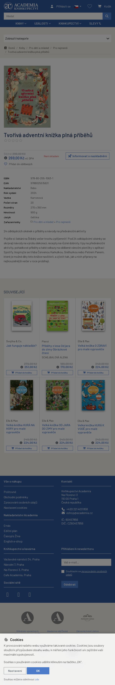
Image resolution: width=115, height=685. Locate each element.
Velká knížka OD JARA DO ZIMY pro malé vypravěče (56, 428)
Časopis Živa (12, 536)
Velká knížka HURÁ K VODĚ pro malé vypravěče (91, 428)
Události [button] (41, 23)
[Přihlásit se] (60, 6)
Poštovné (10, 492)
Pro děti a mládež (39, 47)
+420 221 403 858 (74, 509)
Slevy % (95, 23)
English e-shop (13, 541)
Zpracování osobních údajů (20, 502)
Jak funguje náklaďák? (21, 345)
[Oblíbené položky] (89, 6)
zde (37, 679)
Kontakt (66, 481)
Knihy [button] (20, 23)
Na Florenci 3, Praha (16, 569)
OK (38, 670)
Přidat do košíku (21, 372)
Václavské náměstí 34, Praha (22, 559)
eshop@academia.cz (77, 513)
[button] (77, 6)
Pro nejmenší (60, 47)
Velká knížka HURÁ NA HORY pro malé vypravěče (20, 428)
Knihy (22, 47)
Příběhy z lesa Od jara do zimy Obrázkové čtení (56, 349)
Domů (9, 47)
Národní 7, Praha (14, 564)
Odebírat (70, 584)
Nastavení (15, 670)
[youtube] (29, 594)
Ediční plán (10, 531)
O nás (7, 525)
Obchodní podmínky (16, 497)
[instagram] (18, 594)
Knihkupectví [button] (69, 23)
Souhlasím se (86, 573)
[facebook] (7, 594)
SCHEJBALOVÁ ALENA (55, 357)
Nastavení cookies (15, 507)
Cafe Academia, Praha (17, 575)
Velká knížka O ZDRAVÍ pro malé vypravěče (92, 347)
